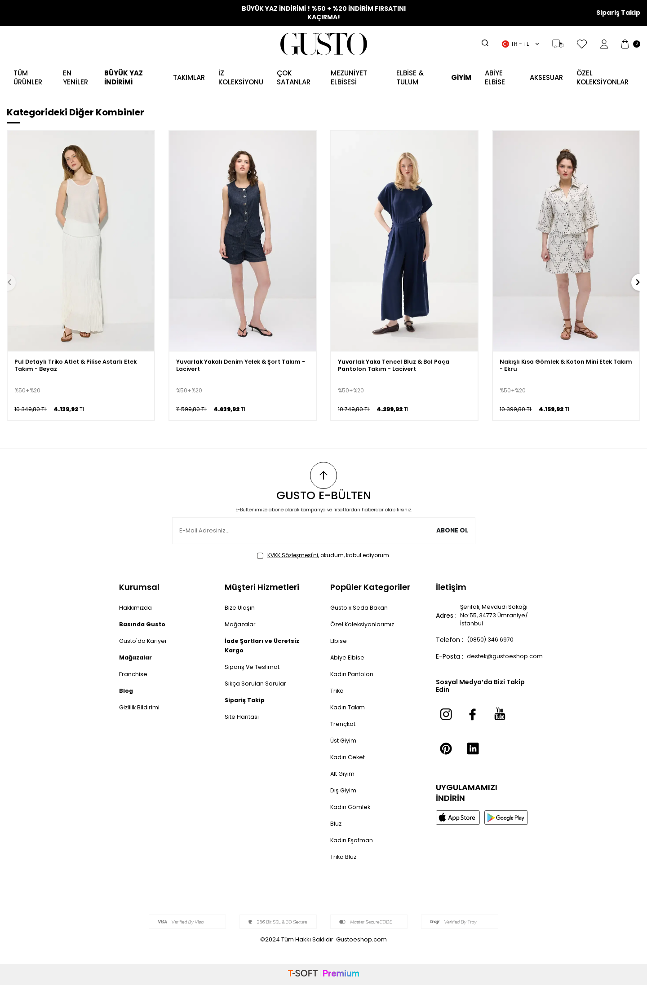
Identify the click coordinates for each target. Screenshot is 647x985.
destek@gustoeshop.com (507, 659)
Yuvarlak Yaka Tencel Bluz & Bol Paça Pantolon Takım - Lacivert (398, 366)
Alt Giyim (344, 773)
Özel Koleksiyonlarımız (364, 624)
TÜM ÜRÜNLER (27, 77)
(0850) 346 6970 (494, 642)
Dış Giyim (344, 790)
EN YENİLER (75, 77)
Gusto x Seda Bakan (361, 607)
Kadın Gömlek (351, 806)
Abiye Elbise (348, 657)
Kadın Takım (349, 707)
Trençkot (344, 723)
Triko (337, 690)
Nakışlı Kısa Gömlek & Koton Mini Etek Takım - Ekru (560, 366)
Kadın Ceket (349, 756)
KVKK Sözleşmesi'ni (292, 555)
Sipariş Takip (618, 13)
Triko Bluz (344, 856)
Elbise (338, 640)
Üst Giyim (345, 740)
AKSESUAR (546, 77)
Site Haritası (243, 716)
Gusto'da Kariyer (144, 640)
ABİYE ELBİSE (495, 77)
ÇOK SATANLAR (293, 77)
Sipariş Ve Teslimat (254, 666)
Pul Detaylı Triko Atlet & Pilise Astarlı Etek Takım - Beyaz (73, 366)
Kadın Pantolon (353, 673)
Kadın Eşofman (353, 839)
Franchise (134, 673)
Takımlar (189, 77)
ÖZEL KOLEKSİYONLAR (602, 77)
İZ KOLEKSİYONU (240, 77)
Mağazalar (241, 624)
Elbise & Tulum (410, 77)
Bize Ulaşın (241, 607)
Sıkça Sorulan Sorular (257, 683)
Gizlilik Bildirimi (140, 707)
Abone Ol (451, 530)
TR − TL (520, 44)
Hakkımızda (136, 607)
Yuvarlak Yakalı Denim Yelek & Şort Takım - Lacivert (232, 366)
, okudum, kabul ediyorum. (323, 555)
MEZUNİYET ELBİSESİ (349, 77)
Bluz (336, 823)
